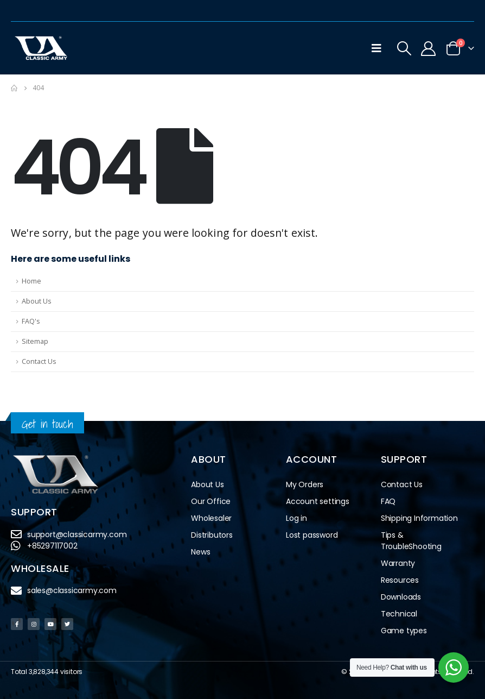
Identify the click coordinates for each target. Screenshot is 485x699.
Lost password (311, 535)
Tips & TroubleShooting (411, 541)
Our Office (211, 501)
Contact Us (39, 361)
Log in (296, 518)
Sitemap (35, 341)
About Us (37, 301)
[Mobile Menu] (376, 48)
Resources (400, 580)
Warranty (398, 563)
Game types (404, 630)
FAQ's (31, 321)
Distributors (214, 535)
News (200, 551)
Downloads (401, 596)
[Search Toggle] (404, 48)
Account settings (317, 501)
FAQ (388, 501)
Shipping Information (419, 518)
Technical (399, 613)
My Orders (304, 484)
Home (31, 281)
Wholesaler (211, 518)
